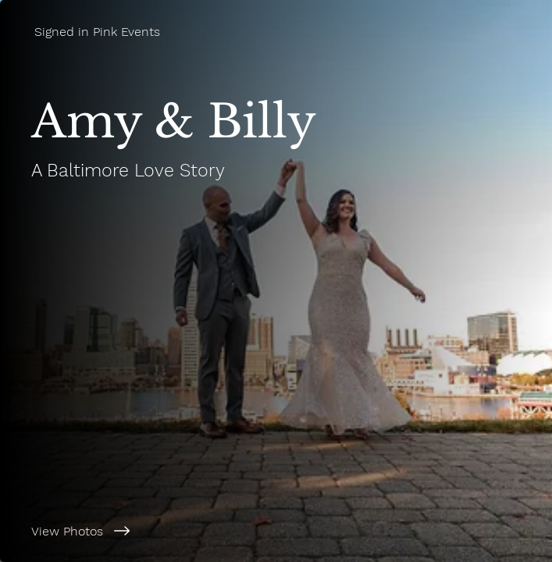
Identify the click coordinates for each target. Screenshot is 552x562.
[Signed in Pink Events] (276, 31)
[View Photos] (276, 531)
